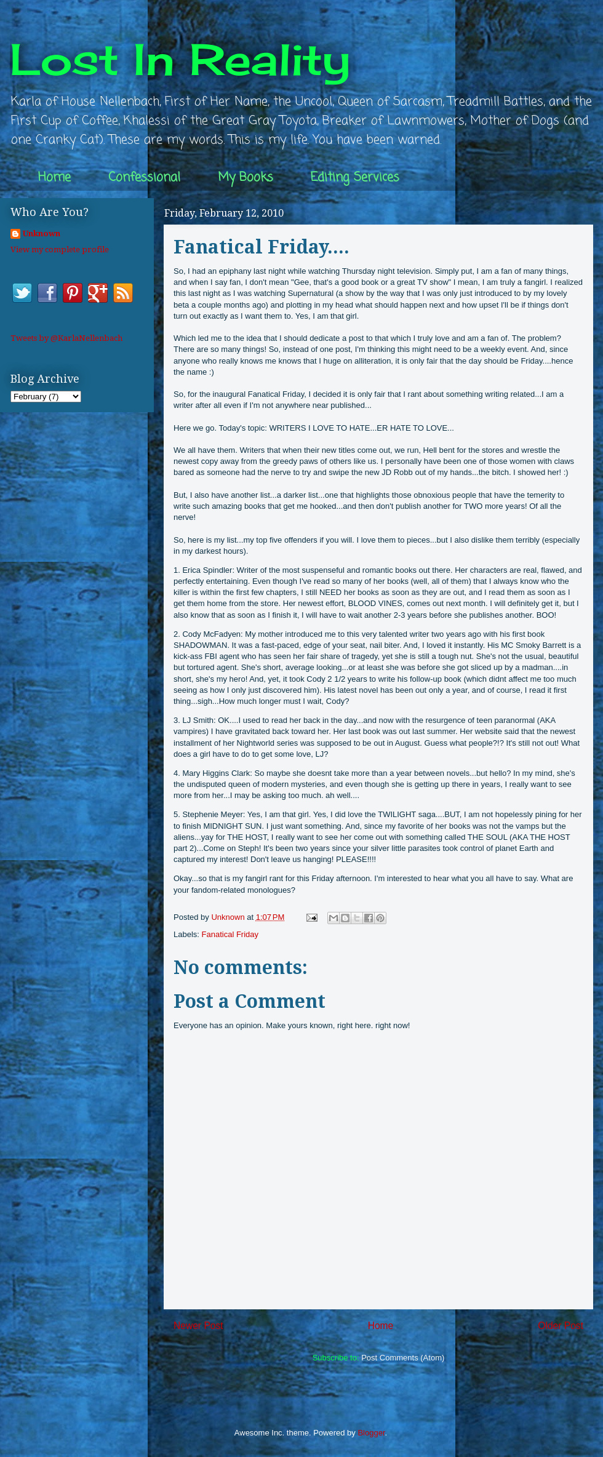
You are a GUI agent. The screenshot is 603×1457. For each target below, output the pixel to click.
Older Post (560, 1325)
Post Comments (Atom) (402, 1357)
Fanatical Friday (230, 934)
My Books (245, 177)
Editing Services (355, 177)
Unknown (41, 233)
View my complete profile (59, 249)
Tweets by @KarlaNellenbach (66, 338)
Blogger (371, 1432)
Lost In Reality (180, 59)
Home (54, 177)
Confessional (144, 177)
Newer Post (198, 1325)
